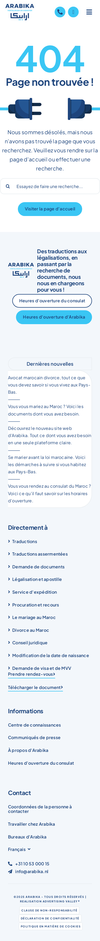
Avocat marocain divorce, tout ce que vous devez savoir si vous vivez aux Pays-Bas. (49, 385)
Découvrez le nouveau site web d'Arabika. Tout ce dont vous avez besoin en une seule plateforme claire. (49, 435)
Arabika (33, 896)
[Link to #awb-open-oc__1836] (89, 12)
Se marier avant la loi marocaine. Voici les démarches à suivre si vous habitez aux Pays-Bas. (47, 464)
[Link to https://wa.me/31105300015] (73, 12)
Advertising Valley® (61, 901)
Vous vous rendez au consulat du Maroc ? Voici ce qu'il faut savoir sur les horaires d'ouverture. (49, 493)
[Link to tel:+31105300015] (60, 12)
